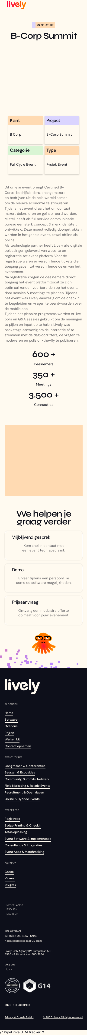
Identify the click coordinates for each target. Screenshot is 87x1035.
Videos (10, 878)
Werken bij (12, 739)
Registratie (12, 819)
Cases (9, 872)
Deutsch (12, 914)
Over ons (11, 726)
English (11, 909)
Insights (10, 885)
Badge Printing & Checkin (23, 825)
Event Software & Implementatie (28, 839)
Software (11, 720)
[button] (78, 4)
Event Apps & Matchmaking (24, 852)
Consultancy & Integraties (23, 845)
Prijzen (9, 733)
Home (9, 713)
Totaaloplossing (16, 832)
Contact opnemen (18, 746)
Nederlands (14, 905)
